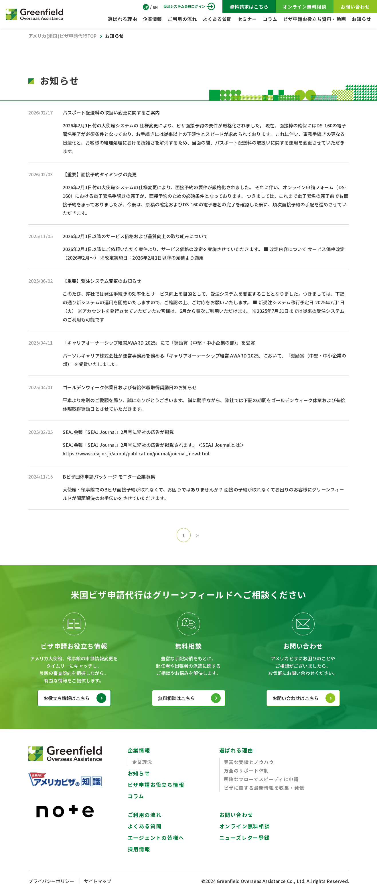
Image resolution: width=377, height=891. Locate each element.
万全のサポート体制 (246, 770)
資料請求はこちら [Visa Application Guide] (249, 6)
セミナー (247, 18)
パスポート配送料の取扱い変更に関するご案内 (111, 112)
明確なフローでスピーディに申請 (261, 779)
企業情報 (152, 18)
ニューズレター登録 (244, 837)
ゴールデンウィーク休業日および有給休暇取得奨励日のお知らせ (130, 387)
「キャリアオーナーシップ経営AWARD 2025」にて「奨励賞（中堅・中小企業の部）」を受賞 (159, 342)
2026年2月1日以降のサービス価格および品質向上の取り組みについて (135, 236)
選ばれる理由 (122, 18)
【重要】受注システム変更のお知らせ (102, 280)
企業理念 (142, 761)
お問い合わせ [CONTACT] (355, 6)
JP (146, 7)
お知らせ (361, 18)
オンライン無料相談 (244, 826)
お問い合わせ (236, 814)
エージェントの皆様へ (156, 837)
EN (155, 7)
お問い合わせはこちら (296, 698)
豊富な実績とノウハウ (249, 761)
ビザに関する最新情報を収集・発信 (264, 787)
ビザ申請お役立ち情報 (156, 784)
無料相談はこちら (176, 698)
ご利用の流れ (182, 18)
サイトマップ (97, 881)
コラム (270, 18)
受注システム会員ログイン (184, 6)
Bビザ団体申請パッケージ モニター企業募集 (109, 476)
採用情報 (139, 849)
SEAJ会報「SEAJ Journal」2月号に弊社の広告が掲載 (118, 431)
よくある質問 (217, 18)
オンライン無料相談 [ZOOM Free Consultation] (305, 6)
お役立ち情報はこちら (67, 698)
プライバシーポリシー (51, 881)
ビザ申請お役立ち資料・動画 (314, 18)
